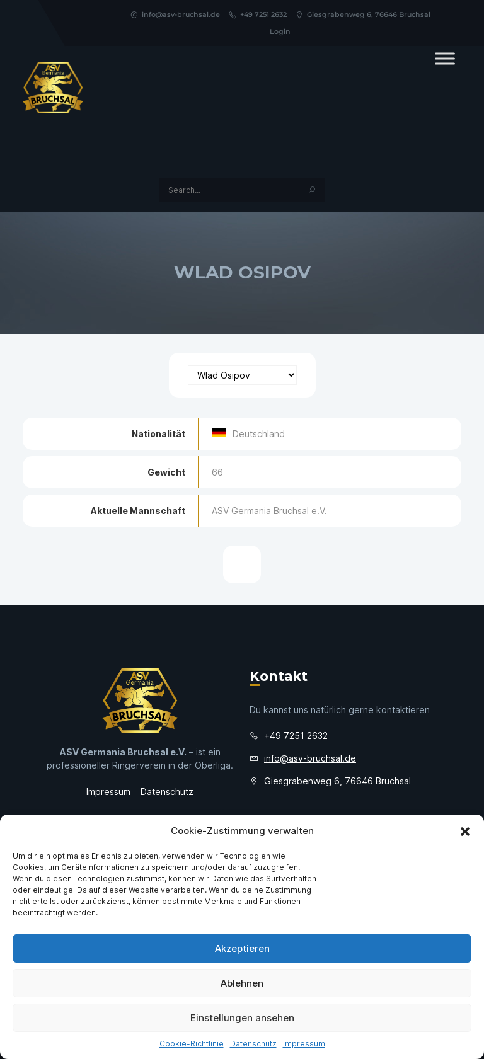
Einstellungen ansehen (242, 1018)
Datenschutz (253, 1043)
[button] (465, 831)
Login (280, 31)
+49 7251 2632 (257, 14)
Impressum (304, 1043)
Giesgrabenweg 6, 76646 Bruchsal (362, 14)
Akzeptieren (242, 948)
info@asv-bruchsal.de (175, 14)
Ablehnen (242, 983)
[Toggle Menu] (445, 58)
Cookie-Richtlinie (191, 1043)
